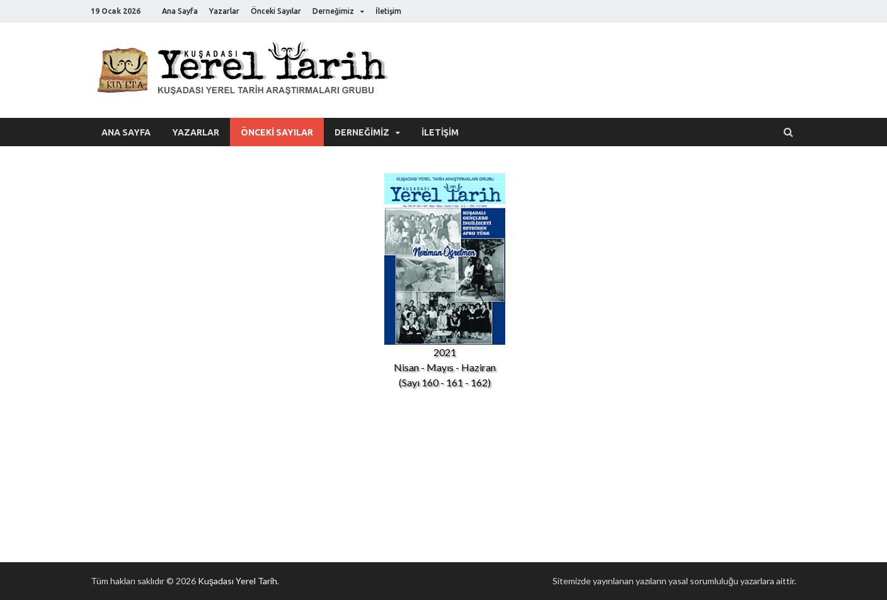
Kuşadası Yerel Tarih (237, 580)
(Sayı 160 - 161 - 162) (445, 382)
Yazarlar (224, 11)
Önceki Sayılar (276, 11)
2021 (444, 352)
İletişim (388, 11)
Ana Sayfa (180, 11)
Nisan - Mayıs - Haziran (445, 367)
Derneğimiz (333, 11)
